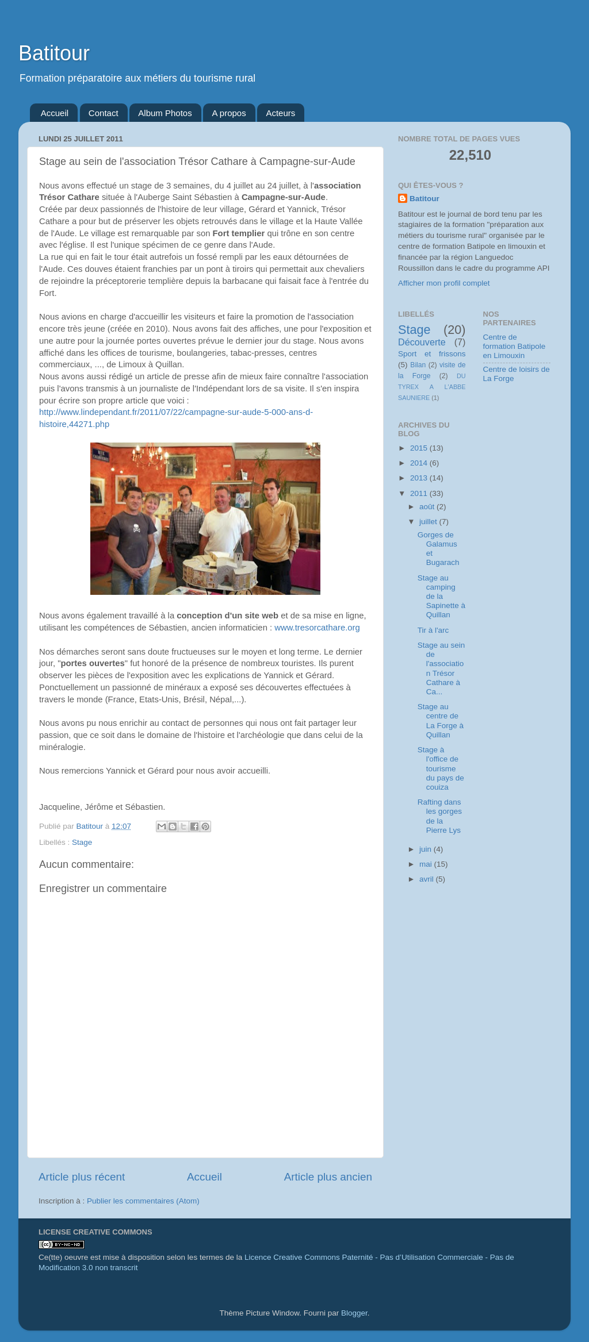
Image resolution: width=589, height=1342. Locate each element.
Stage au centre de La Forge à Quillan (441, 720)
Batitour (54, 53)
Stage (82, 842)
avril (427, 879)
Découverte (422, 342)
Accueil (54, 113)
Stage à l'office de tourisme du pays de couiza (441, 768)
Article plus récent (82, 1177)
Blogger (354, 1313)
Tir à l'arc (433, 630)
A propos (229, 113)
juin (426, 849)
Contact (103, 113)
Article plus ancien (328, 1177)
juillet (429, 521)
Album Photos (165, 113)
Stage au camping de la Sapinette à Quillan (441, 597)
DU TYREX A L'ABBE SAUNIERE (432, 386)
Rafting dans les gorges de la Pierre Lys (440, 816)
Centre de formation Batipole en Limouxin (514, 346)
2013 (420, 478)
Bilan (418, 365)
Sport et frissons (432, 353)
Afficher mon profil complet (444, 283)
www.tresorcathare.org (317, 627)
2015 (420, 448)
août (428, 506)
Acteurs (280, 113)
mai (426, 864)
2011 (420, 493)
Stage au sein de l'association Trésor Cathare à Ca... (441, 668)
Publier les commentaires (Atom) (143, 1201)
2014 (420, 463)
